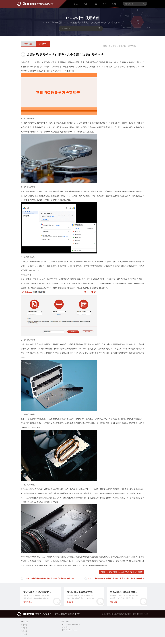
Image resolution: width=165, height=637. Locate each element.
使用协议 (24, 634)
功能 (85, 4)
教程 (114, 4)
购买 (105, 4)
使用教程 (122, 46)
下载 (95, 4)
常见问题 (132, 46)
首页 (76, 4)
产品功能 (24, 631)
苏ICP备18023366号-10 (140, 614)
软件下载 (24, 625)
